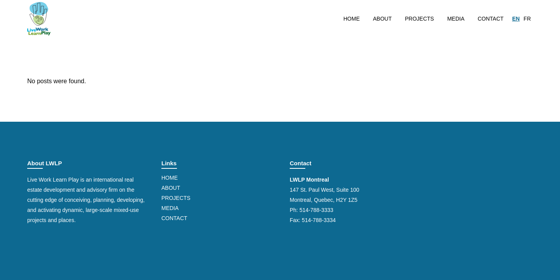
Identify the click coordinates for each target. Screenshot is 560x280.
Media (169, 208)
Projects (176, 198)
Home (169, 178)
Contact (174, 218)
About (170, 188)
